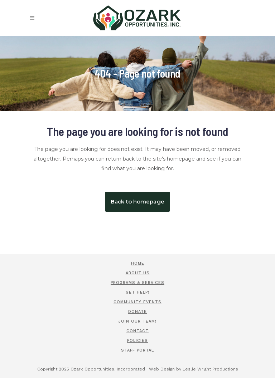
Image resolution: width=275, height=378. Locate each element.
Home (137, 263)
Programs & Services (137, 282)
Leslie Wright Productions (210, 369)
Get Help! (137, 292)
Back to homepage (137, 201)
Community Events (137, 302)
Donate (137, 311)
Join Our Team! (137, 321)
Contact (137, 331)
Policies (137, 340)
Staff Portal (137, 350)
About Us (138, 273)
